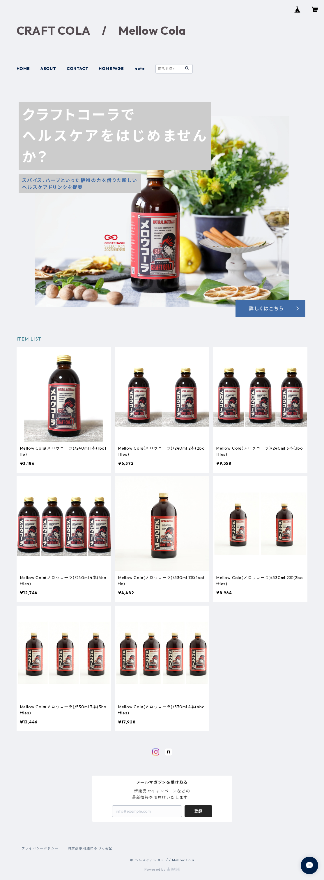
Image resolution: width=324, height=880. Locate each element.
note (139, 68)
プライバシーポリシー (40, 848)
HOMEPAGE (111, 68)
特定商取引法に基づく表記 (90, 848)
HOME (23, 68)
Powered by (162, 869)
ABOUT (48, 68)
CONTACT (77, 68)
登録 (198, 811)
